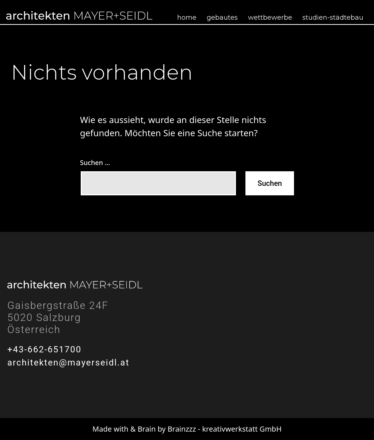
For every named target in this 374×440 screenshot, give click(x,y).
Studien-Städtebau (332, 18)
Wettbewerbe (270, 18)
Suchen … (95, 162)
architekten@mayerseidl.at (68, 362)
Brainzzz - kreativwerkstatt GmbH (225, 429)
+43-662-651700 (44, 349)
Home (186, 18)
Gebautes (222, 18)
